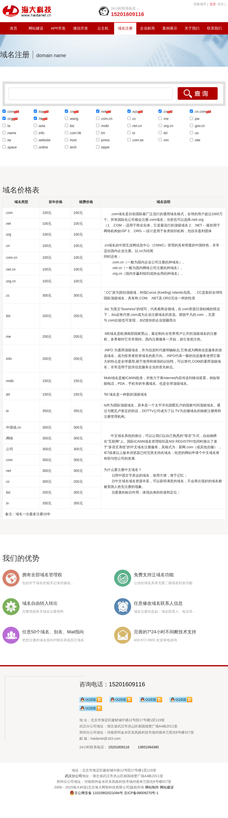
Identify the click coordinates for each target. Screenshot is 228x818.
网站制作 (152, 787)
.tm (102, 133)
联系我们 (214, 28)
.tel (165, 133)
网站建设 (36, 28)
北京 (213, 4)
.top (41, 111)
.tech (72, 147)
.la (8, 126)
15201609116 (127, 684)
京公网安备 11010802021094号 (96, 792)
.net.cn (137, 126)
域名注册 (125, 28)
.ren (166, 140)
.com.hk (75, 133)
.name (11, 133)
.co (165, 111)
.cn (71, 111)
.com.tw (137, 140)
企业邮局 (147, 28)
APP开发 (58, 28)
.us (196, 133)
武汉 (220, 4)
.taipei (104, 147)
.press (105, 140)
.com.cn (106, 119)
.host (72, 140)
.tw (9, 140)
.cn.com (200, 111)
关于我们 (192, 28)
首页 (13, 28)
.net (103, 111)
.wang (73, 119)
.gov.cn (199, 126)
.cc (134, 119)
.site (197, 140)
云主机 (102, 28)
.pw (196, 119)
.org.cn (168, 126)
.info (41, 133)
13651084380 (148, 747)
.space (12, 147)
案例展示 (169, 28)
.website (44, 140)
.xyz (135, 111)
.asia (41, 126)
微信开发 (80, 28)
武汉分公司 (73, 776)
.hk (40, 119)
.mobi (104, 126)
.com (10, 111)
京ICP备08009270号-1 (141, 793)
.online (43, 147)
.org (10, 119)
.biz (71, 126)
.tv (133, 133)
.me (165, 119)
